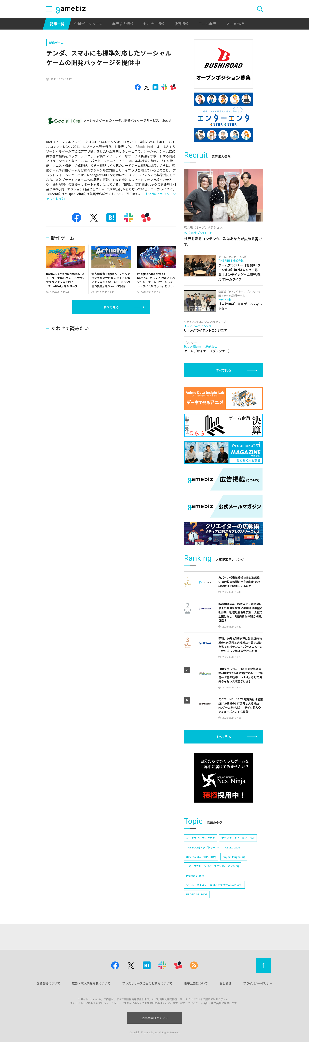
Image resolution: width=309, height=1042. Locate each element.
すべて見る (111, 307)
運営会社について (48, 983)
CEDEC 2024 (232, 847)
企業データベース (88, 23)
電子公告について (196, 983)
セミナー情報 (154, 23)
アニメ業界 (207, 23)
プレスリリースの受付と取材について (147, 983)
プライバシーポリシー (258, 983)
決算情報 (181, 23)
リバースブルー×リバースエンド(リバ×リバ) (212, 866)
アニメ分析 (235, 23)
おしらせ (225, 983)
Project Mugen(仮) (233, 857)
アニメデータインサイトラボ (238, 838)
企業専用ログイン (154, 1018)
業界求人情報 (122, 23)
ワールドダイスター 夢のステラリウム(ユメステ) (214, 885)
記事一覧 (57, 23)
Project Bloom (195, 875)
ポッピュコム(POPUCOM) (201, 857)
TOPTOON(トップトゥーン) (202, 847)
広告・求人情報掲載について (91, 983)
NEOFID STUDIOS (196, 894)
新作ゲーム (56, 43)
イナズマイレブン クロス (200, 838)
